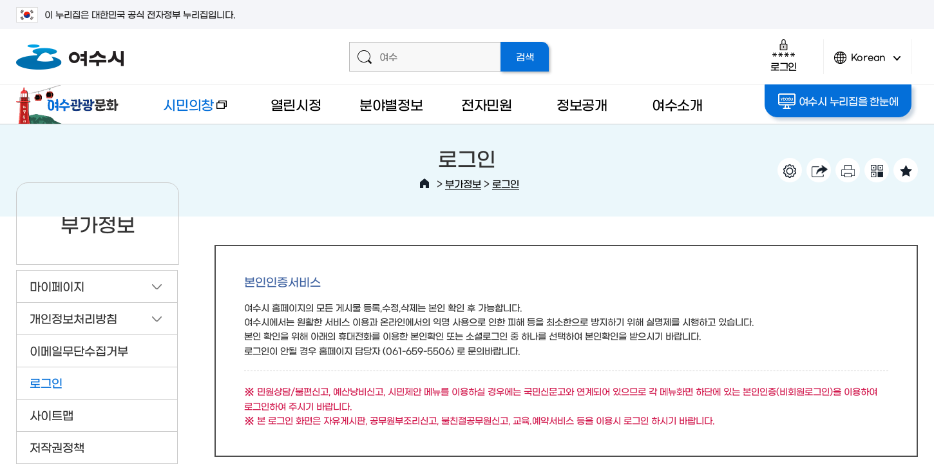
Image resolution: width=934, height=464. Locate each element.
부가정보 (463, 183)
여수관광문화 (71, 104)
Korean (867, 63)
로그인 (783, 55)
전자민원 (486, 104)
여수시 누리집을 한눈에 (838, 101)
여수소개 (677, 104)
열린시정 (296, 104)
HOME (424, 183)
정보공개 (582, 104)
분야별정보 (391, 104)
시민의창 (184, 110)
